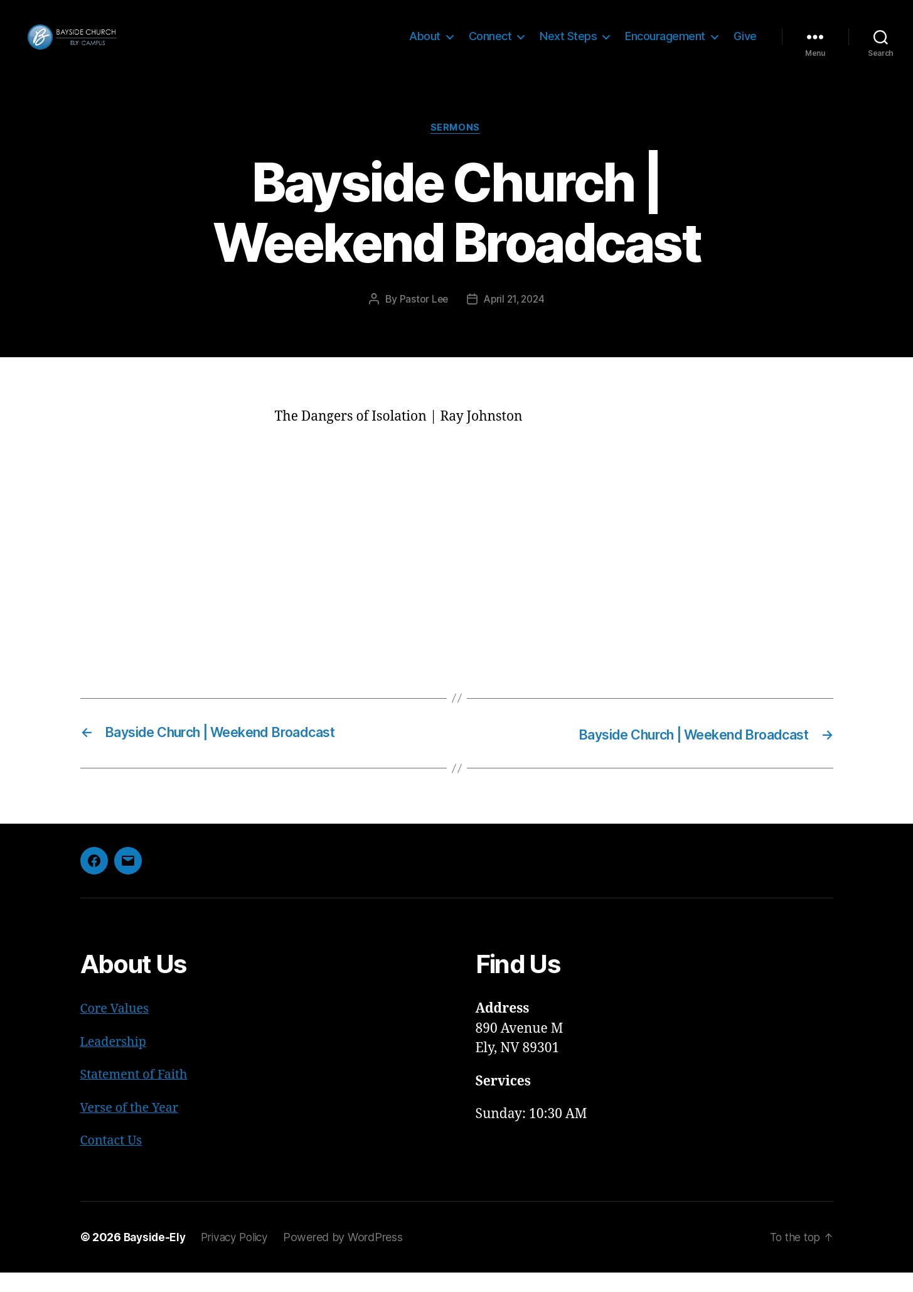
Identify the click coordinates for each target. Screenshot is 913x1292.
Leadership (115, 1061)
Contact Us (113, 1159)
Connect (490, 45)
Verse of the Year (132, 1127)
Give (745, 45)
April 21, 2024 (515, 319)
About (424, 45)
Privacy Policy (239, 1256)
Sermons (457, 147)
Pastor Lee (421, 319)
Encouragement (665, 45)
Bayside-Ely (156, 1256)
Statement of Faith (137, 1093)
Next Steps (568, 45)
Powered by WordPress (350, 1256)
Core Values (116, 1028)
